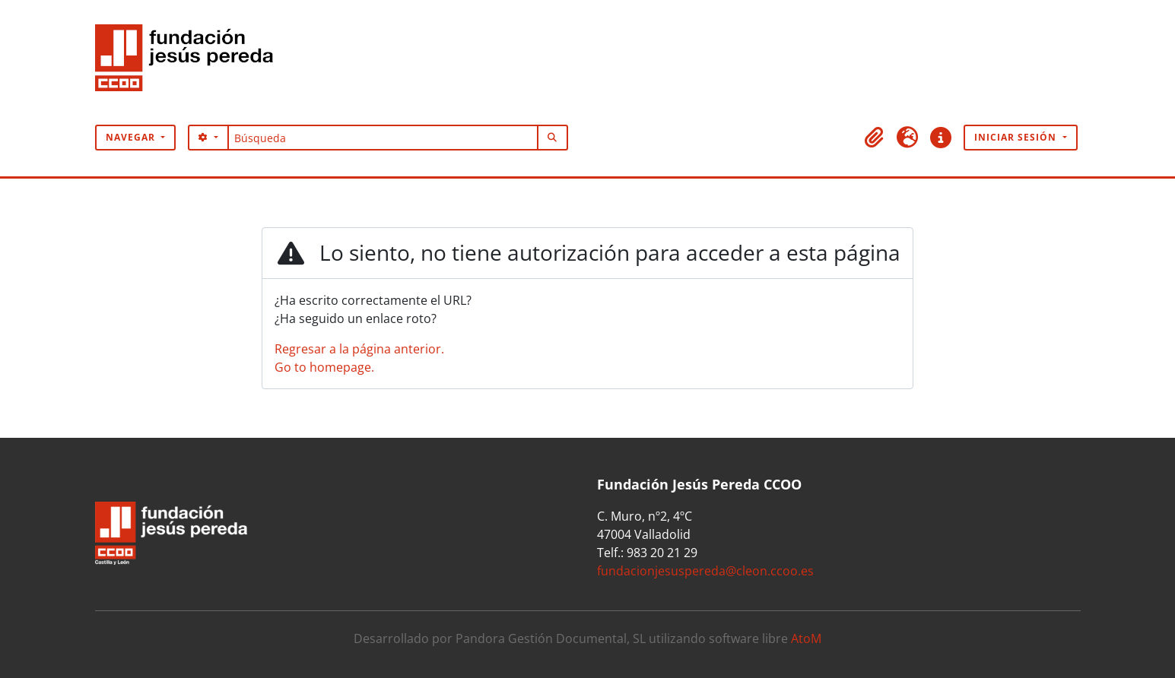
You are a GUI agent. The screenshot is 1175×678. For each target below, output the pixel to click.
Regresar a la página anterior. (359, 349)
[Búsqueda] (383, 137)
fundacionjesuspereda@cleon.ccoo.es (705, 570)
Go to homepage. (324, 367)
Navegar (132, 137)
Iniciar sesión (1016, 137)
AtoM (806, 638)
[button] (874, 137)
